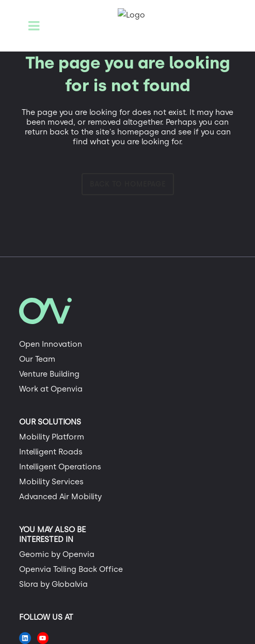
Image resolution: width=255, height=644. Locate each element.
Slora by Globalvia (53, 584)
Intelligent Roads (51, 451)
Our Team (37, 359)
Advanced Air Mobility (60, 496)
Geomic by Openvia (56, 554)
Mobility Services (51, 481)
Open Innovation (50, 344)
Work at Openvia (51, 389)
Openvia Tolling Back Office (71, 569)
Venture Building (49, 374)
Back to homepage (128, 184)
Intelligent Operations (60, 466)
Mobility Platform (51, 437)
